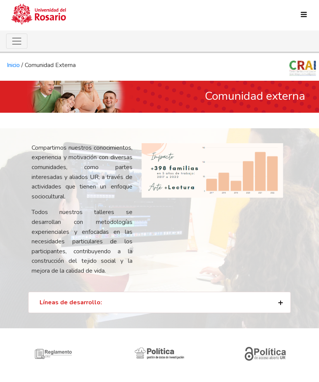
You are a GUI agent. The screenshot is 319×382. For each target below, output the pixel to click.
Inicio (13, 65)
